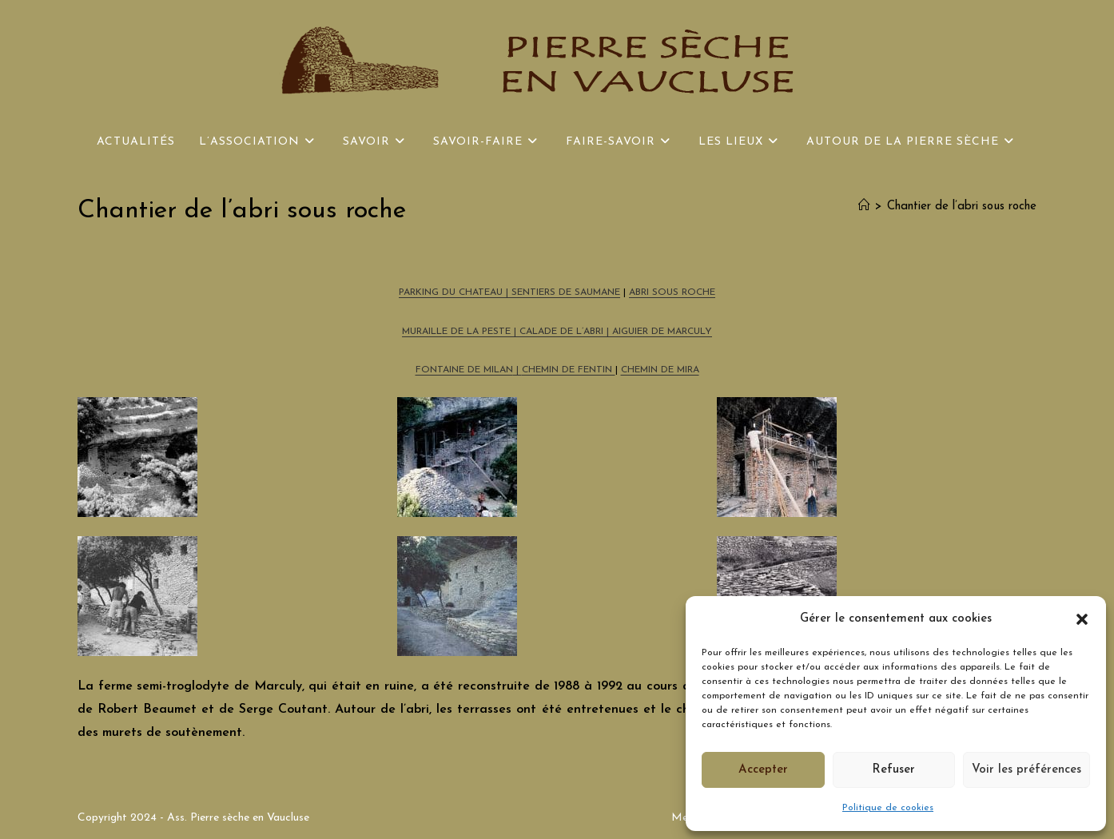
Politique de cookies (887, 808)
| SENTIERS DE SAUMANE (561, 292)
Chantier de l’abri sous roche (961, 207)
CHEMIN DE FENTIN (568, 370)
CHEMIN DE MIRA (660, 370)
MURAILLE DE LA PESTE (456, 331)
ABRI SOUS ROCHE (672, 292)
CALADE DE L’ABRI (563, 331)
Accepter (763, 770)
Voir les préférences (1026, 770)
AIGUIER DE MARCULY (662, 331)
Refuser (893, 770)
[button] (1082, 619)
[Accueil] (864, 207)
